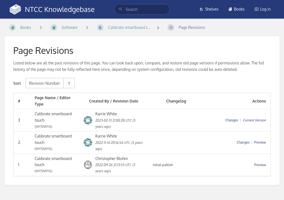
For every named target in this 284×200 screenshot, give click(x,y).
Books (236, 9)
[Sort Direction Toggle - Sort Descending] (68, 83)
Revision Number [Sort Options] (44, 83)
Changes (231, 120)
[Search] (121, 9)
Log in (263, 9)
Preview (260, 142)
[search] (142, 9)
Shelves (209, 9)
